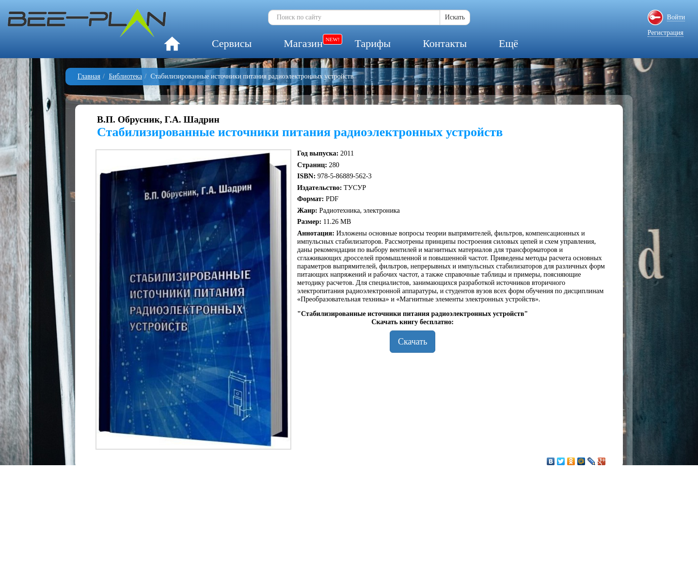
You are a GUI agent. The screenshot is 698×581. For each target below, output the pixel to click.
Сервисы (232, 43)
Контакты (445, 43)
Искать (455, 17)
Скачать (412, 341)
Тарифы (373, 43)
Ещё (508, 43)
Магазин (303, 43)
